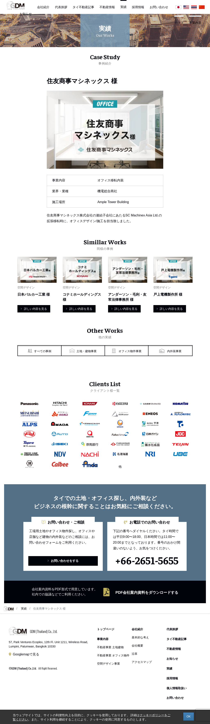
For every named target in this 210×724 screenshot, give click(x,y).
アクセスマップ (142, 662)
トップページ (105, 629)
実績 (24, 608)
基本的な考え (140, 637)
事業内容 (195, 22)
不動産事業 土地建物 (110, 647)
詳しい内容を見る (34, 308)
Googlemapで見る (26, 654)
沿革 (134, 654)
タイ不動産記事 (83, 7)
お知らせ (25, 14)
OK (188, 716)
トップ (179, 22)
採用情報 (138, 7)
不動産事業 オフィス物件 (113, 655)
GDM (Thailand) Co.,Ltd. (24, 668)
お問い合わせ (159, 7)
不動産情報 (107, 7)
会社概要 (137, 645)
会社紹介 (43, 7)
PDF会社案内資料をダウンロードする (146, 593)
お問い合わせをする (63, 561)
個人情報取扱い (177, 688)
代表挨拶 (61, 7)
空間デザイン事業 (108, 663)
